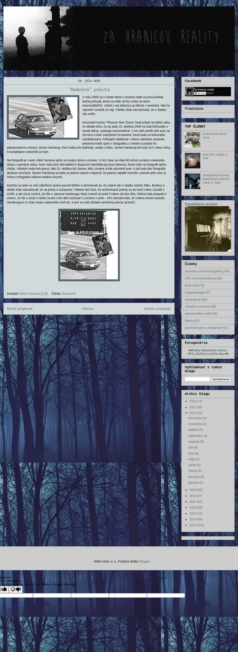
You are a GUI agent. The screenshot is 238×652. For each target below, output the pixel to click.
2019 (193, 490)
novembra (195, 424)
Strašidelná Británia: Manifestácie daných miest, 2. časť (216, 179)
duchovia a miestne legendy (203, 271)
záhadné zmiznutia (197, 306)
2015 (193, 513)
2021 (193, 407)
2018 (193, 496)
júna (191, 453)
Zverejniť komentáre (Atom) (101, 323)
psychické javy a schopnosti (203, 327)
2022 (193, 401)
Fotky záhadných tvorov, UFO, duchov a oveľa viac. (207, 352)
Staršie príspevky (157, 309)
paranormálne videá (198, 313)
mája (192, 459)
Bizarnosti (68, 293)
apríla (192, 465)
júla (191, 447)
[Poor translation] (16, 589)
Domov (88, 309)
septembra (195, 435)
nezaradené (193, 299)
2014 (193, 519)
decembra (195, 418)
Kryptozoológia (195, 292)
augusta (194, 441)
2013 (193, 525)
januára (193, 482)
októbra (193, 429)
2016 (193, 507)
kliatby (189, 320)
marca (193, 470)
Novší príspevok (20, 309)
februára (194, 476)
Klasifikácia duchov (201, 204)
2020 (193, 413)
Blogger (144, 561)
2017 (193, 501)
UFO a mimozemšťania (200, 278)
